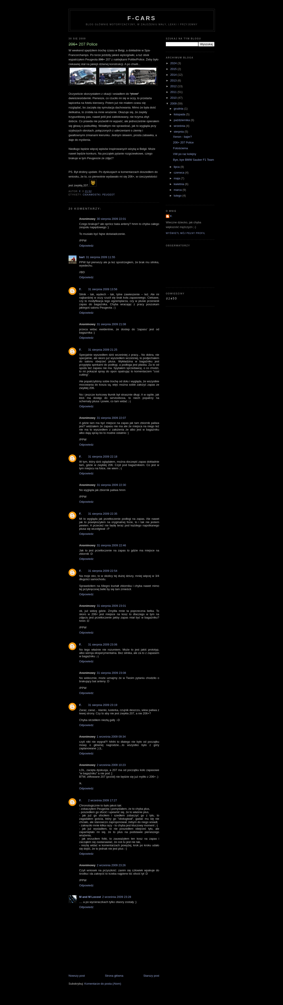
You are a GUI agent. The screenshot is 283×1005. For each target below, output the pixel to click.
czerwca (179, 172)
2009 (174, 103)
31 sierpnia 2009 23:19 (102, 705)
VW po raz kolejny (184, 154)
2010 (174, 97)
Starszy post (151, 975)
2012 (174, 86)
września (180, 126)
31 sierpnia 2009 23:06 (102, 644)
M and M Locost (90, 897)
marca (178, 189)
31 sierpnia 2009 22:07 (111, 417)
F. (80, 289)
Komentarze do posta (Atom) (102, 983)
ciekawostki (92, 194)
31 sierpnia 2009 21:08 (111, 324)
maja (177, 178)
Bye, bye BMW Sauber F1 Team (193, 159)
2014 (174, 74)
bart (82, 257)
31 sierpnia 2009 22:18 (102, 456)
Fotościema (180, 148)
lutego (178, 195)
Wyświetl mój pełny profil (185, 233)
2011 (174, 92)
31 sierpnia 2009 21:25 (102, 349)
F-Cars (141, 18)
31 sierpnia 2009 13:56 (102, 289)
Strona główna (114, 975)
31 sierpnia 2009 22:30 (111, 485)
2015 (174, 69)
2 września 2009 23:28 (116, 897)
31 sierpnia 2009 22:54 (102, 570)
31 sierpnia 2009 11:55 (100, 257)
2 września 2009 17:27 (102, 800)
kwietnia (179, 184)
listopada (180, 114)
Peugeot (108, 194)
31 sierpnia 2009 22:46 (111, 545)
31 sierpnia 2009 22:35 (102, 513)
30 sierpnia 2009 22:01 (111, 218)
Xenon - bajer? (182, 136)
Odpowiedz (86, 245)
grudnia (179, 108)
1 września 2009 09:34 (111, 736)
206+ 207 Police (183, 142)
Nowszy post (77, 975)
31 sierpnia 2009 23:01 (111, 605)
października (182, 120)
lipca (177, 166)
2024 (174, 63)
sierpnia (179, 131)
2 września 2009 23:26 (111, 865)
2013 (174, 80)
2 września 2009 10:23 (111, 765)
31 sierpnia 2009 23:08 (111, 673)
